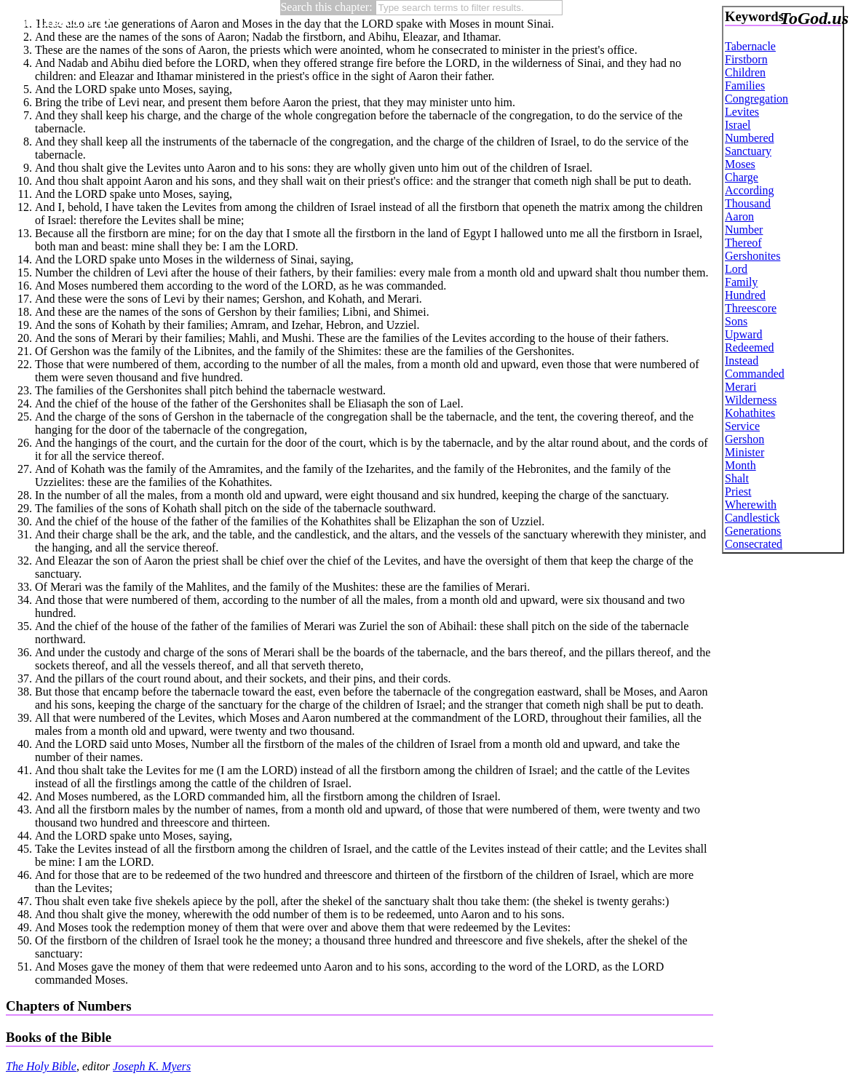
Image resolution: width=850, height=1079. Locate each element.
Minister (744, 452)
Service (742, 426)
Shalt (737, 478)
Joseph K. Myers (152, 1066)
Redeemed (749, 347)
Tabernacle (750, 46)
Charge (741, 177)
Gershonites (752, 256)
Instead (741, 360)
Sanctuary (748, 151)
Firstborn (746, 59)
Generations (753, 531)
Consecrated (753, 544)
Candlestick (752, 517)
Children (745, 72)
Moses (740, 164)
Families (745, 85)
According (749, 190)
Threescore (750, 308)
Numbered (749, 138)
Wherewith (750, 504)
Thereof (743, 242)
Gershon (744, 439)
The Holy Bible (41, 1066)
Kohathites (750, 413)
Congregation (756, 98)
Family (741, 282)
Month (740, 465)
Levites (742, 111)
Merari (741, 387)
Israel (738, 125)
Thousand (748, 203)
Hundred (745, 295)
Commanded (755, 373)
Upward (744, 334)
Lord (736, 269)
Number (744, 229)
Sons (736, 321)
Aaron (739, 216)
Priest (738, 491)
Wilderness (750, 400)
